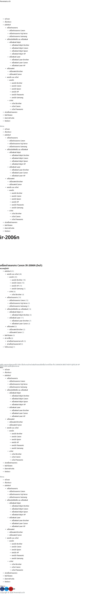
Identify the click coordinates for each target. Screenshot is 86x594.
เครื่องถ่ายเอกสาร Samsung (18, 36)
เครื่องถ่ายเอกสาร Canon (17, 30)
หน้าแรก (7, 19)
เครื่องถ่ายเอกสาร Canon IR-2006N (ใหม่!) (25, 265)
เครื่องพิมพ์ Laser (15, 57)
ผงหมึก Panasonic (18, 95)
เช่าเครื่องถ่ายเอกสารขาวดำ (15, 341)
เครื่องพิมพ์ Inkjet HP (19, 54)
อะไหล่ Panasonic (17, 109)
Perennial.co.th (5, 1)
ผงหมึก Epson (16, 89)
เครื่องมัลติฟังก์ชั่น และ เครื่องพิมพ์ (18, 39)
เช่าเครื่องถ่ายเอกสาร (11, 112)
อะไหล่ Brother (17, 103)
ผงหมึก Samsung (18, 98)
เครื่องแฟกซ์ (11, 68)
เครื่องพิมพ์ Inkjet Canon (20, 48)
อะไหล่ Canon (16, 106)
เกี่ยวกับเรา (8, 22)
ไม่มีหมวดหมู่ (9, 347)
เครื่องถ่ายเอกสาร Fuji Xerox (18, 33)
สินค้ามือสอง (9, 115)
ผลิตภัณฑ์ (8, 25)
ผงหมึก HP (15, 92)
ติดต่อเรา (7, 121)
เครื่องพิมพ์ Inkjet (15, 42)
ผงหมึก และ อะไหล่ (13, 77)
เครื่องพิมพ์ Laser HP (19, 65)
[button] (43, 126)
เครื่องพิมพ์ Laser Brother (21, 60)
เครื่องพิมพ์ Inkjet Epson (20, 51)
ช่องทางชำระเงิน (10, 118)
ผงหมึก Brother (17, 83)
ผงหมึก (11, 80)
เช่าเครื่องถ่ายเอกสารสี (14, 344)
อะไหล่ (11, 100)
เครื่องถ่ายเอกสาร (12, 28)
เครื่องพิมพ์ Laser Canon (20, 63)
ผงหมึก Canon (17, 86)
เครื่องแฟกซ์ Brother (16, 71)
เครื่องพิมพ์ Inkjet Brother (21, 45)
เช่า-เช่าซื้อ (8, 338)
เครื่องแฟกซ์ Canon (15, 74)
